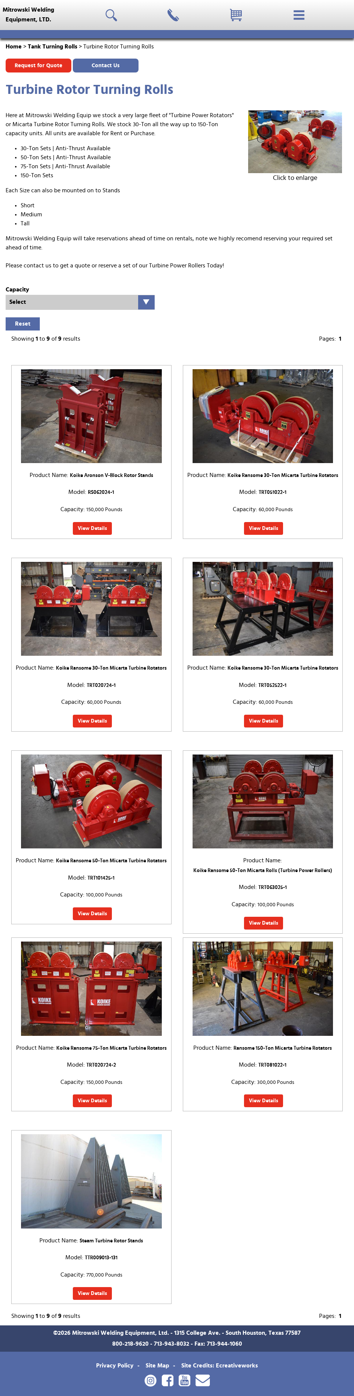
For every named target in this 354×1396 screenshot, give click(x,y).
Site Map (157, 1366)
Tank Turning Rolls (52, 47)
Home (14, 47)
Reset (22, 324)
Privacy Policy (115, 1366)
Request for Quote (38, 65)
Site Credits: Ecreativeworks (219, 1366)
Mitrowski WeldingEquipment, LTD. (28, 15)
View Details (92, 528)
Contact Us (106, 65)
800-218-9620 (130, 1344)
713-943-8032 (171, 1344)
